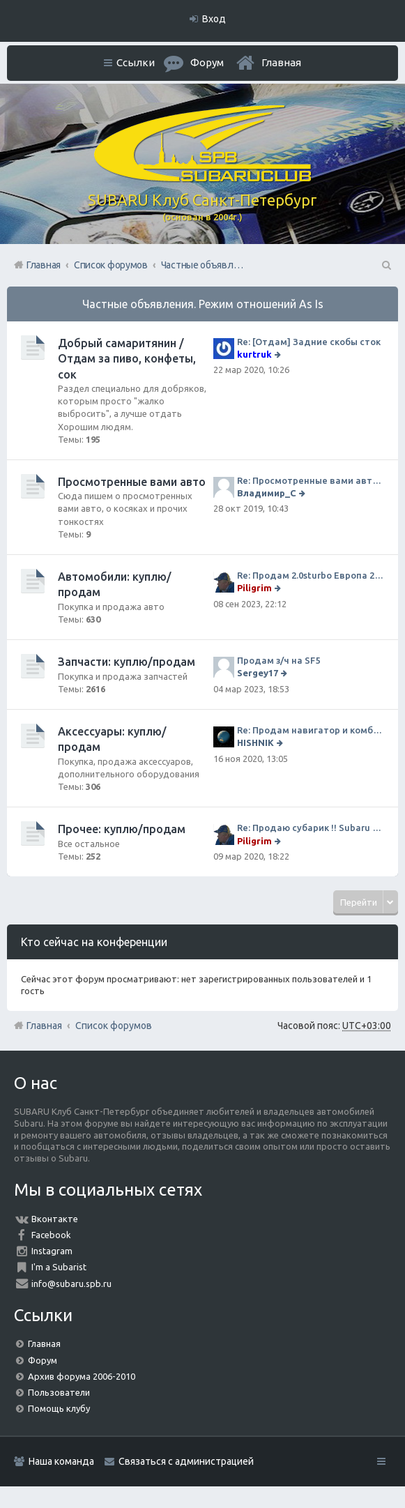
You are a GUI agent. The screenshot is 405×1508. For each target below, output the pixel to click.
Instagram (51, 1251)
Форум (42, 1360)
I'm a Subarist (58, 1267)
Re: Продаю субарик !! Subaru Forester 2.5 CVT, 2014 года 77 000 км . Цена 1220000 (310, 827)
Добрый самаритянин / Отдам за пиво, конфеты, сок (127, 359)
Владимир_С (266, 493)
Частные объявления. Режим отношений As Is (202, 304)
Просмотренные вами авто (132, 481)
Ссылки (135, 62)
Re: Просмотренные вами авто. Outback (310, 480)
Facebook (51, 1235)
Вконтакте (54, 1219)
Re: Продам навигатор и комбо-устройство (310, 730)
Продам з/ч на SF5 (278, 660)
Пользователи (59, 1392)
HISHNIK (255, 742)
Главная (281, 62)
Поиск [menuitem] (385, 264)
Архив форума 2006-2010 (81, 1376)
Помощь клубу (59, 1408)
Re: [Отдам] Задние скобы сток (309, 341)
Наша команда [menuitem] (61, 1461)
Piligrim (254, 588)
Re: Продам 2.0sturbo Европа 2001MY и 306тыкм (310, 575)
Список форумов (113, 1025)
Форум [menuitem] (207, 62)
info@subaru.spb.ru (71, 1283)
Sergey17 (257, 673)
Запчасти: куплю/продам (126, 661)
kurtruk (254, 354)
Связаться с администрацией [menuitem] (186, 1461)
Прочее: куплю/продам (121, 829)
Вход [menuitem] (214, 18)
